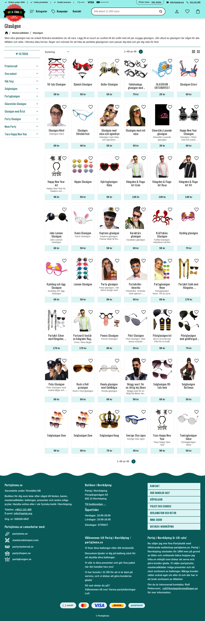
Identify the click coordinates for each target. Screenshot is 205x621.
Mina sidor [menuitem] (156, 520)
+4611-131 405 (23, 509)
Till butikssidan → (95, 504)
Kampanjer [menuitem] (62, 11)
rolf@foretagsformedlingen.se (180, 588)
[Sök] (160, 11)
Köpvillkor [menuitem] (156, 499)
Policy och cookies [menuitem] (160, 506)
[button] (38, 11)
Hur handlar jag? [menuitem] (160, 493)
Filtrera (23, 54)
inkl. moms (156, 2)
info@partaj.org (177, 2)
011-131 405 (195, 2)
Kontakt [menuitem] (77, 11)
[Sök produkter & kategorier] (123, 11)
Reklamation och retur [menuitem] (163, 513)
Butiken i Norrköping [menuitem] (162, 526)
